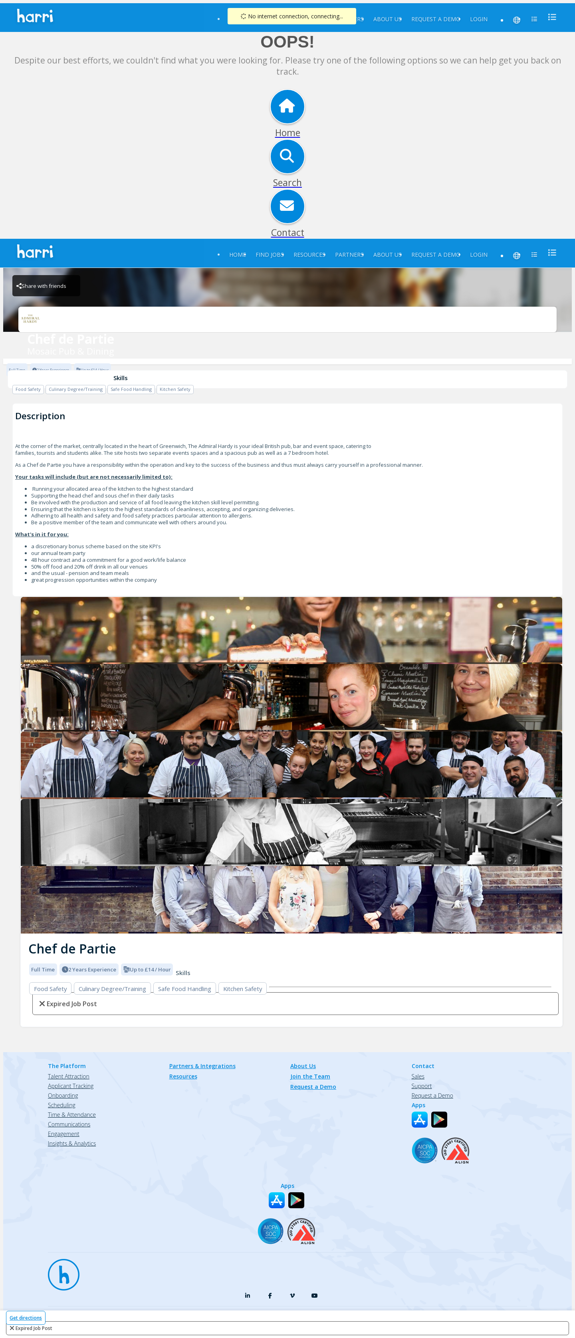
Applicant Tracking (70, 1086)
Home (237, 254)
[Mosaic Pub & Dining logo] (291, 630)
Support (422, 1086)
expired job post (34, 1328)
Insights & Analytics (72, 1143)
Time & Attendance (72, 1114)
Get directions (26, 1317)
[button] (27, 762)
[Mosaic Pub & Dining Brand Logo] (287, 319)
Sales (418, 1076)
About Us (387, 19)
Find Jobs (270, 254)
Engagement (63, 1134)
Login (479, 19)
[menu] (550, 17)
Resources (309, 254)
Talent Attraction (68, 1076)
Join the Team (310, 1076)
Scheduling (61, 1105)
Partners (349, 254)
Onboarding (63, 1095)
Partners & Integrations (202, 1066)
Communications (69, 1124)
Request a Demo (435, 19)
